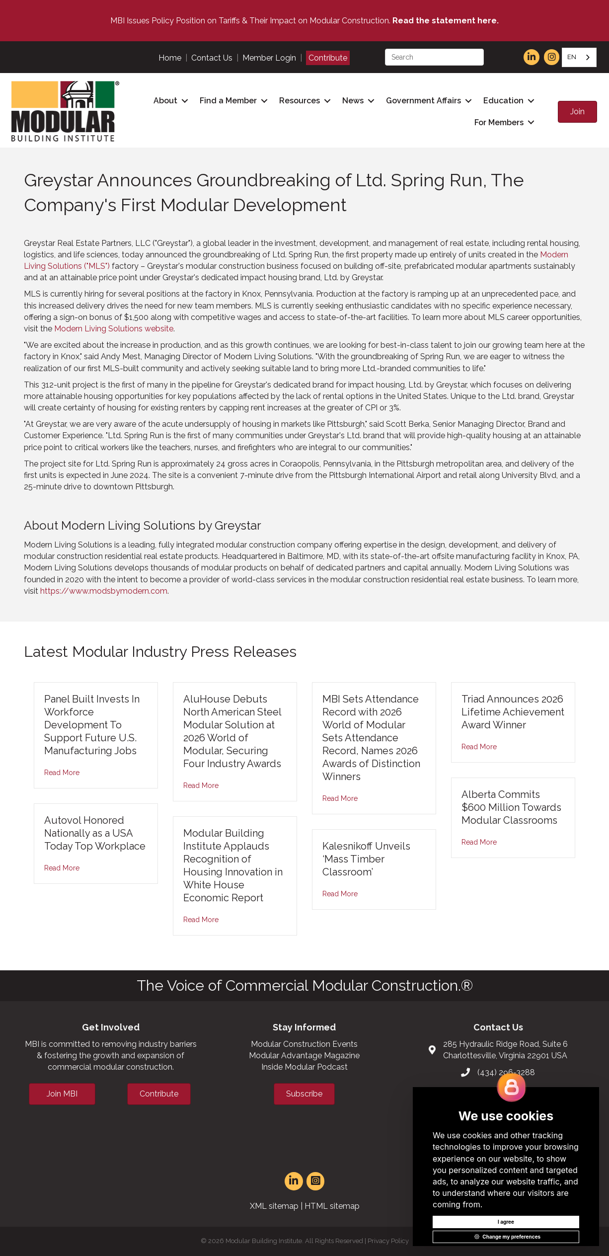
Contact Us (211, 58)
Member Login (269, 58)
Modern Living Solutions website (113, 328)
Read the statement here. (445, 20)
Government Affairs (423, 100)
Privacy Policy (388, 1241)
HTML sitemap (332, 1206)
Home (169, 58)
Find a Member (228, 100)
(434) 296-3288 (506, 1072)
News (353, 100)
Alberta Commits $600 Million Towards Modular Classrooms (511, 807)
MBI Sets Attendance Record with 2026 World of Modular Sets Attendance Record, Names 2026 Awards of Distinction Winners (371, 738)
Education (503, 100)
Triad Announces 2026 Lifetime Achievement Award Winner (512, 712)
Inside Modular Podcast (304, 1067)
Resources (299, 100)
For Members (499, 122)
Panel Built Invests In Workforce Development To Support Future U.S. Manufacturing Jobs (92, 725)
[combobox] (579, 57)
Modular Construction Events (304, 1044)
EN (571, 57)
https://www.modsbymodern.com (103, 591)
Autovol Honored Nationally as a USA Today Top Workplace (95, 833)
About (165, 100)
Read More (61, 773)
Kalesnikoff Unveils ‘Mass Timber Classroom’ (366, 859)
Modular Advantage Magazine (304, 1055)
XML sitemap (274, 1206)
